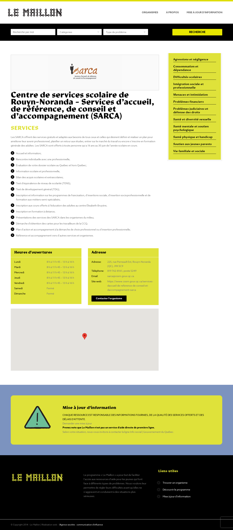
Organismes (150, 12)
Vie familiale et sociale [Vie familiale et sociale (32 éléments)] (189, 151)
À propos (172, 12)
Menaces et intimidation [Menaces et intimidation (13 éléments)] (190, 95)
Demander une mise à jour (77, 423)
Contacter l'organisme (109, 298)
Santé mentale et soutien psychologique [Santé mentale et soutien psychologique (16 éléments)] (191, 128)
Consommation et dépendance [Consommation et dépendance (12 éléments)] (185, 68)
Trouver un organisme (175, 482)
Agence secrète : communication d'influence (81, 524)
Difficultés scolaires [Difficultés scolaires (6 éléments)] (187, 77)
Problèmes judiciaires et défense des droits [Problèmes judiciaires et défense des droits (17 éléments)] (190, 111)
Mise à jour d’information (204, 12)
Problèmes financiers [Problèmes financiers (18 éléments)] (188, 102)
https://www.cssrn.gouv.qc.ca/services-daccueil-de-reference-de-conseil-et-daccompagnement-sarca (130, 285)
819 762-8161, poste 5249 (121, 270)
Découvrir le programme (176, 489)
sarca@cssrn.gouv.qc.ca (120, 276)
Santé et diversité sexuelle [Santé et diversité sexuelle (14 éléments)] (192, 119)
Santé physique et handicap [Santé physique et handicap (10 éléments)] (193, 137)
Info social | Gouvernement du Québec (151, 431)
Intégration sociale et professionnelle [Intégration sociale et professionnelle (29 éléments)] (188, 86)
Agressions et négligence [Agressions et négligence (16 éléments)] (190, 59)
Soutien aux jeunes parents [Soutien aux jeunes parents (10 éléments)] (192, 144)
